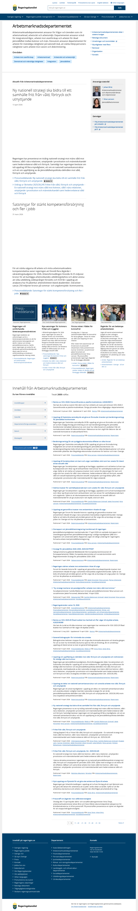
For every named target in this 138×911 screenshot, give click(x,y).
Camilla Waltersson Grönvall (97, 501)
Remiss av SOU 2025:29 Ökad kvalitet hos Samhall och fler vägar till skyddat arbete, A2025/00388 (86, 621)
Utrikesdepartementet (111, 614)
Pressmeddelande (77, 455)
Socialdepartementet (89, 503)
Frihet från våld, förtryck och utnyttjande (69, 729)
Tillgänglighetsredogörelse (24, 888)
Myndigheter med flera (101, 44)
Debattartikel (75, 597)
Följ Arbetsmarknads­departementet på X (109, 128)
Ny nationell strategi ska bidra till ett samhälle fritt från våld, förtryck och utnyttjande (86, 705)
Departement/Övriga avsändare (30, 424)
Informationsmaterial (78, 741)
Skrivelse (88, 773)
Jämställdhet (65, 61)
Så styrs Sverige (20, 856)
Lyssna (54, 3)
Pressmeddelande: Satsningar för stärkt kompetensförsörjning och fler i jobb (48, 292)
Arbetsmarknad (44, 57)
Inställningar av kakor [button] (95, 906)
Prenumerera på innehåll (25, 448)
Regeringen (115, 435)
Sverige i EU (19, 854)
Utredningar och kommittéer (104, 41)
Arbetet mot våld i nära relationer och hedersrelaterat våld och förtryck (54, 363)
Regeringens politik (21, 851)
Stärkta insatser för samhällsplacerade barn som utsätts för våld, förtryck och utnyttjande (88, 488)
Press (16, 859)
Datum (30, 431)
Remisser (95, 48)
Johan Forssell (87, 743)
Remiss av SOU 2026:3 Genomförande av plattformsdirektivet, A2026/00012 (83, 402)
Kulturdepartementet (83, 582)
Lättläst (62, 3)
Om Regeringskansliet (22, 871)
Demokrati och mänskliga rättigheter (28, 61)
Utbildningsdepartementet (94, 614)
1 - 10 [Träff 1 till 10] (70, 823)
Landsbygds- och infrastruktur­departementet (65, 869)
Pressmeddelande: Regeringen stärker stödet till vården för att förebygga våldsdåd (83, 370)
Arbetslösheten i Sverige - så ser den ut (113, 366)
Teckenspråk (71, 3)
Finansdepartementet (60, 610)
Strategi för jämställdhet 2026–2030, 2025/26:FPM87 (73, 549)
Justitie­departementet (61, 859)
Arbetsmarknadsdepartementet (112, 411)
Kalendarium (19, 868)
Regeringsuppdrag (77, 435)
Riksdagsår (30, 438)
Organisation (97, 51)
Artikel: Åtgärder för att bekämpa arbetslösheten (113, 361)
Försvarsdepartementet (77, 610)
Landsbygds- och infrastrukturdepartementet (103, 612)
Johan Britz (108, 87)
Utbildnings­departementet (63, 876)
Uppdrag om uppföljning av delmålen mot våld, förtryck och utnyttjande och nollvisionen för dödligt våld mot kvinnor (88, 658)
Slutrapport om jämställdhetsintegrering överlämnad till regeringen (79, 529)
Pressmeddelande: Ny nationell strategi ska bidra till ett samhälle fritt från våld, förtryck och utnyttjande (49, 180)
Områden (30, 410)
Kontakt (95, 54)
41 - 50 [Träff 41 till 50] (98, 823)
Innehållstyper (30, 403)
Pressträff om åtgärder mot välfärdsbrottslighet (72, 799)
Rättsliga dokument (100, 38)
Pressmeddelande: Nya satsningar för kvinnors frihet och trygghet (54, 356)
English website (102, 3)
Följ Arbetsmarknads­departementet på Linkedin (109, 123)
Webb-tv (87, 649)
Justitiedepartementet (93, 610)
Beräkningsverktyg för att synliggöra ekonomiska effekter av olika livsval (82, 441)
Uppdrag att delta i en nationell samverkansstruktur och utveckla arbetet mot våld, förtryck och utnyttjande (89, 684)
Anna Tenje (98, 649)
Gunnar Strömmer (63, 743)
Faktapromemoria (77, 560)
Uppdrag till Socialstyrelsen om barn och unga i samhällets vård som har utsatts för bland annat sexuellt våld (88, 462)
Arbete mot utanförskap (23, 57)
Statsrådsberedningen (76, 614)
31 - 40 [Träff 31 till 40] (91, 823)
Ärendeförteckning (77, 608)
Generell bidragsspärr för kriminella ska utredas (72, 637)
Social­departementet (61, 873)
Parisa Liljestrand (115, 580)
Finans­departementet (61, 854)
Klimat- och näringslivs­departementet (68, 862)
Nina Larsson (109, 99)
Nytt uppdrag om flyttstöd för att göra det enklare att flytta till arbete (80, 781)
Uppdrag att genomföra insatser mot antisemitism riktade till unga (79, 509)
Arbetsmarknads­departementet (65, 851)
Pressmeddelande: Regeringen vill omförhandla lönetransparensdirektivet (24, 360)
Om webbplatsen (21, 874)
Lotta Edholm (97, 743)
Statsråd (30, 417)
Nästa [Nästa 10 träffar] (121, 823)
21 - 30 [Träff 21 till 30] (84, 823)
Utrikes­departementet (62, 879)
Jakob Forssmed (113, 501)
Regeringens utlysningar (23, 883)
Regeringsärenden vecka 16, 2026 (66, 605)
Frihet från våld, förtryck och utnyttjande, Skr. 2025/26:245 (76, 751)
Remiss (94, 411)
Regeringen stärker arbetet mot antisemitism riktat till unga (76, 566)
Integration (51, 61)
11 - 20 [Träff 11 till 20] (76, 823)
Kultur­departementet (61, 865)
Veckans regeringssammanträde (27, 891)
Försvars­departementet (62, 856)
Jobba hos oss (19, 865)
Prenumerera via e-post (86, 3)
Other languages (117, 3)
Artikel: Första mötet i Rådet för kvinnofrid (83, 364)
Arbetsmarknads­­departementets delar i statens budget (107, 33)
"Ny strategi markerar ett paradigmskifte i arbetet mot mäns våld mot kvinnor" (84, 588)
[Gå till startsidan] (25, 7)
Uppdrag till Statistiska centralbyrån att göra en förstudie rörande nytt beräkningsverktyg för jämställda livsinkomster (88, 418)
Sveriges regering (21, 848)
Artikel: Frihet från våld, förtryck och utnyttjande (54, 369)
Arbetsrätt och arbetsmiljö (64, 57)
